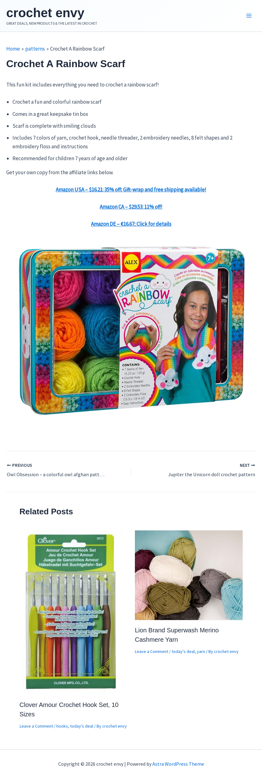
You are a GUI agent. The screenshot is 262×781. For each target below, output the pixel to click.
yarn (201, 653)
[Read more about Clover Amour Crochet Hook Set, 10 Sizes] (71, 613)
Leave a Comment (36, 727)
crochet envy (48, 13)
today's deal (81, 727)
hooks (62, 727)
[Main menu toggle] (249, 16)
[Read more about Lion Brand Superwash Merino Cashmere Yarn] (189, 576)
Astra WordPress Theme (178, 764)
